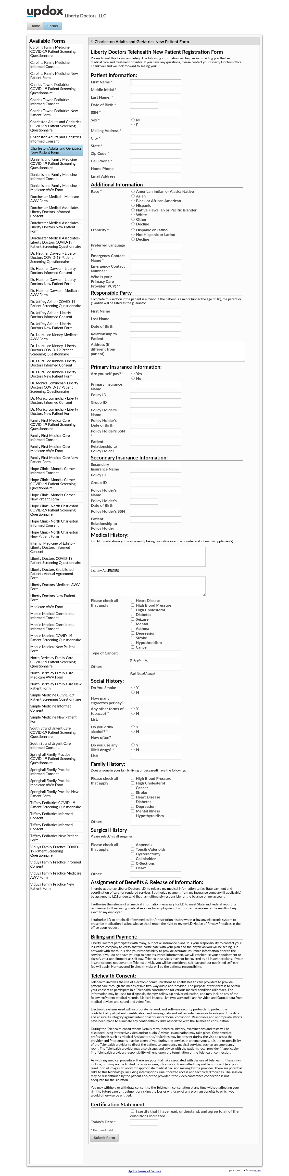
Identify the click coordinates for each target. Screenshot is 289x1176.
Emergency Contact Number (108, 268)
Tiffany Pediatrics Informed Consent (51, 816)
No (138, 382)
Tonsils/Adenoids (150, 861)
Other (141, 219)
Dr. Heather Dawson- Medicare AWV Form (54, 292)
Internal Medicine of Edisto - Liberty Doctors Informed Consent (52, 547)
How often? (101, 749)
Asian (141, 196)
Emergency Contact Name (108, 257)
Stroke (141, 649)
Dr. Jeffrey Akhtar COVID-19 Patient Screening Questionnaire (55, 304)
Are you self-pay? (107, 377)
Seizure (142, 630)
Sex (95, 120)
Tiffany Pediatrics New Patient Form (54, 838)
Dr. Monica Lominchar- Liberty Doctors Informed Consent (54, 400)
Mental (142, 635)
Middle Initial (103, 89)
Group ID (99, 406)
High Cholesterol (150, 621)
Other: (96, 678)
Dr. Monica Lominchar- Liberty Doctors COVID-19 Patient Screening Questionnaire (54, 387)
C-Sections (145, 875)
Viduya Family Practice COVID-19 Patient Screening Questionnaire (54, 851)
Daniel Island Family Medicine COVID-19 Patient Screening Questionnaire (53, 163)
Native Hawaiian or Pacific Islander (166, 210)
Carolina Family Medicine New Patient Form (54, 75)
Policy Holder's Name (104, 416)
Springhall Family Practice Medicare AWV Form (50, 783)
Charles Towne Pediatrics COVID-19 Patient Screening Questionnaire (53, 88)
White (141, 214)
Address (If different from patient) (103, 349)
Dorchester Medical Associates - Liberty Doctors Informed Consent (55, 212)
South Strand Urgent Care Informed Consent (50, 745)
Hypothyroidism (150, 827)
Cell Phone (101, 160)
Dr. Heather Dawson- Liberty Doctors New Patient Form (53, 281)
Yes (139, 377)
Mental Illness (148, 822)
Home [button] (35, 26)
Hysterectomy (148, 865)
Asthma (142, 640)
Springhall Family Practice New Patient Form (54, 794)
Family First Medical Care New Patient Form (54, 460)
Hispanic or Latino (152, 229)
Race (96, 191)
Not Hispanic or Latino (155, 234)
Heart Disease (148, 612)
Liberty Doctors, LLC (85, 15)
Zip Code (100, 153)
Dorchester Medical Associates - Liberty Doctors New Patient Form (55, 227)
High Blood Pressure (153, 616)
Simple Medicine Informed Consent (51, 708)
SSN (96, 112)
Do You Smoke (105, 699)
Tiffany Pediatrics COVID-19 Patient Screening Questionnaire (55, 805)
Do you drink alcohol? (102, 740)
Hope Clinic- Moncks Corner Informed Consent (52, 471)
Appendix (144, 856)
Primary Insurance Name (106, 390)
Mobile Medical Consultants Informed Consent (52, 616)
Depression (145, 644)
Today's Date (103, 1133)
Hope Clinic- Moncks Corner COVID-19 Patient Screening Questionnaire (53, 484)
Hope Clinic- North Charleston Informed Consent (54, 523)
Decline (142, 224)
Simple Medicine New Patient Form (53, 719)
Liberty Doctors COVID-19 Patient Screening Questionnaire (55, 560)
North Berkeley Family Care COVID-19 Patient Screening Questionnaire (53, 662)
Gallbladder (146, 870)
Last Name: (102, 97)
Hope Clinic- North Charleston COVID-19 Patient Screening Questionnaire (54, 510)
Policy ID (98, 398)
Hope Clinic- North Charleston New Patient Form (54, 534)
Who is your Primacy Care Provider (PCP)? (106, 281)
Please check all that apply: (104, 858)
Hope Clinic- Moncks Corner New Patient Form (52, 497)
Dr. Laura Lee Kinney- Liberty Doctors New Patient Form (53, 374)
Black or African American (158, 200)
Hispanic (143, 205)
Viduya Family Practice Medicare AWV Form (55, 875)
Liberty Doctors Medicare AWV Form (55, 587)
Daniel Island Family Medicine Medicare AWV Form (53, 187)
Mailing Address (106, 130)
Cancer (142, 658)
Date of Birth (103, 104)
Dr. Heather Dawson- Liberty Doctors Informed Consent (53, 270)
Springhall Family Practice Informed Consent (50, 772)
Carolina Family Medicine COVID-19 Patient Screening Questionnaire (53, 51)
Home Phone (102, 168)
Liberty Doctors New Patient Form (52, 598)
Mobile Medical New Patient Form (52, 649)
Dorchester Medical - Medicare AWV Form (54, 199)
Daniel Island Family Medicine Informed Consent (53, 176)
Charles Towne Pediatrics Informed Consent (50, 102)
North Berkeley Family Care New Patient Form (56, 686)
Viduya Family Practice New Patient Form (52, 886)
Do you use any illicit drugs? (104, 759)
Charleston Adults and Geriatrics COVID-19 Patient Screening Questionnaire (55, 126)
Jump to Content (12, 2)
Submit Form (104, 1149)
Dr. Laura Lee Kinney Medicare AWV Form (54, 337)
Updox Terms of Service (144, 1171)
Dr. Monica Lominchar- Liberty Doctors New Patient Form (54, 411)
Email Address (103, 176)
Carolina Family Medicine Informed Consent (50, 64)
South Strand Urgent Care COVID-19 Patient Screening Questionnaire (53, 732)
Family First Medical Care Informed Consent (50, 437)
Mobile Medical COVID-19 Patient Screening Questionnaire (55, 638)
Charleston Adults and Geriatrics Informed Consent (55, 139)
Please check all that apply (104, 614)
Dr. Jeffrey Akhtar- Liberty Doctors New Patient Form (51, 326)
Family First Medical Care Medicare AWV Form (50, 448)
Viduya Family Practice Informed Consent (55, 864)
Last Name (100, 318)
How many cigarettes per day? (107, 712)
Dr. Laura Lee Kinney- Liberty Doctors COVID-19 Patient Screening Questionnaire (53, 350)
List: (94, 731)
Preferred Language (108, 247)
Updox (257, 1170)
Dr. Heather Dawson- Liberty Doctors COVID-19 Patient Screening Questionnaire (53, 257)
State (97, 145)
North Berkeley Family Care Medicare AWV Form (51, 675)
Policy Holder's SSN (108, 437)
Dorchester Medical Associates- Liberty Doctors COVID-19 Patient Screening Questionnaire (55, 242)
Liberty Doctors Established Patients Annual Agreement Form (52, 573)
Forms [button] (52, 26)
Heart (141, 879)
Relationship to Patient (104, 336)
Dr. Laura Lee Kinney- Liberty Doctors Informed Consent (53, 363)
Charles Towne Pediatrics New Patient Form (54, 113)
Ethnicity (100, 229)
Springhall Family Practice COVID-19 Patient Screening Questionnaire (53, 758)
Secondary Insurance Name (105, 470)
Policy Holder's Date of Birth (104, 426)
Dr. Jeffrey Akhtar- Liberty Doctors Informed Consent (51, 315)
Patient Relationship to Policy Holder (104, 450)
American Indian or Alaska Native (165, 191)
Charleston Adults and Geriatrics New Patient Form (56, 150)
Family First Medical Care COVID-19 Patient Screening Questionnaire (53, 424)
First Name (102, 81)
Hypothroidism (149, 654)
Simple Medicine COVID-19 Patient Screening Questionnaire (55, 697)
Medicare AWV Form (46, 607)
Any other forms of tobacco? (107, 722)
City (96, 138)
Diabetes (143, 626)
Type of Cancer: (104, 664)
